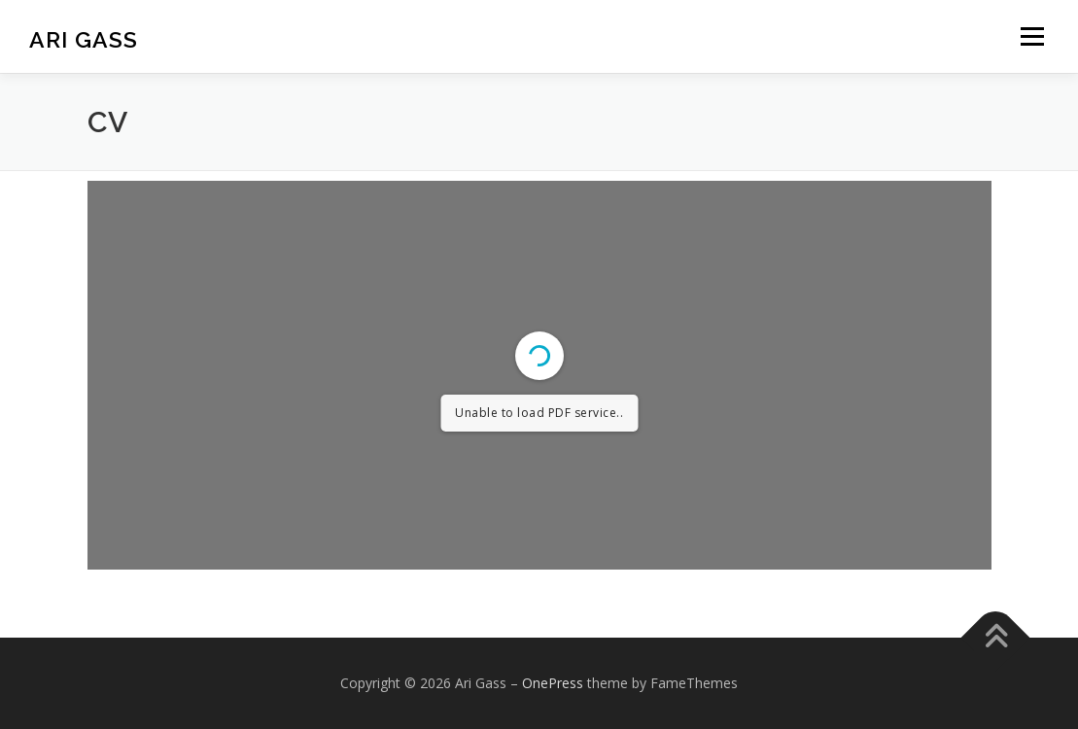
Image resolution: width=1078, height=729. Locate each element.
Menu (1032, 36)
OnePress (552, 683)
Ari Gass (83, 39)
